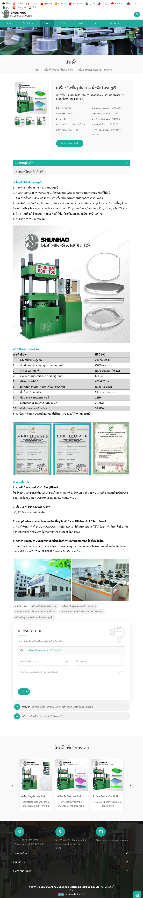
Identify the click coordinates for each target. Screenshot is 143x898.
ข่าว (96, 23)
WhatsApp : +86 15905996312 (29, 844)
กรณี (81, 23)
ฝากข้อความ (137, 894)
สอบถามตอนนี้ (70, 143)
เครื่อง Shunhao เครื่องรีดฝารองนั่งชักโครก (35, 611)
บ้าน (8, 23)
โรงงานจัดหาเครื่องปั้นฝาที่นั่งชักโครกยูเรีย (107, 796)
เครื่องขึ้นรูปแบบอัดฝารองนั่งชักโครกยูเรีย (34, 617)
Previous (12, 786)
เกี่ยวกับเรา (27, 23)
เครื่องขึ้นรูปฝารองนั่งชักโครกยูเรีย (46, 716)
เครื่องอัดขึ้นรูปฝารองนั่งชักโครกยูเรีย (79, 606)
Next (130, 786)
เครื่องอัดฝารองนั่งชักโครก (44, 606)
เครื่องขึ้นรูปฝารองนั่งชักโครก (35, 796)
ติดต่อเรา (114, 23)
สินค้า (47, 23)
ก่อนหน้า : (22, 707)
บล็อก (71, 890)
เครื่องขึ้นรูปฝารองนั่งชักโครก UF (59, 70)
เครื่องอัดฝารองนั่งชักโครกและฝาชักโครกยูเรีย (81, 611)
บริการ (64, 23)
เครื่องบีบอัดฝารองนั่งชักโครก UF (71, 796)
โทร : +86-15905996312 (26, 840)
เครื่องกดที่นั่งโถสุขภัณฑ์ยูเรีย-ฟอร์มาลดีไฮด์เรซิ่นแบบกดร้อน (62, 707)
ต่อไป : (21, 716)
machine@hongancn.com (115, 840)
